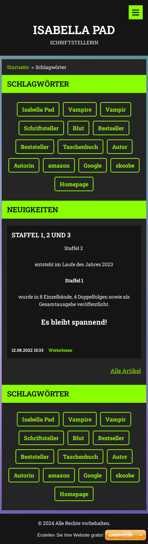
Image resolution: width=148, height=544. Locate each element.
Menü (136, 12)
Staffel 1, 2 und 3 (41, 235)
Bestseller (111, 128)
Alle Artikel (125, 370)
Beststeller (35, 146)
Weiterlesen (60, 350)
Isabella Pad (38, 109)
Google (93, 165)
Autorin (24, 165)
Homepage (74, 184)
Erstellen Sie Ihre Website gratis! (70, 535)
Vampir (115, 109)
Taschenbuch (80, 146)
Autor (119, 146)
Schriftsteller (41, 128)
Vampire (79, 109)
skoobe (125, 165)
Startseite (18, 67)
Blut (78, 128)
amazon (59, 165)
